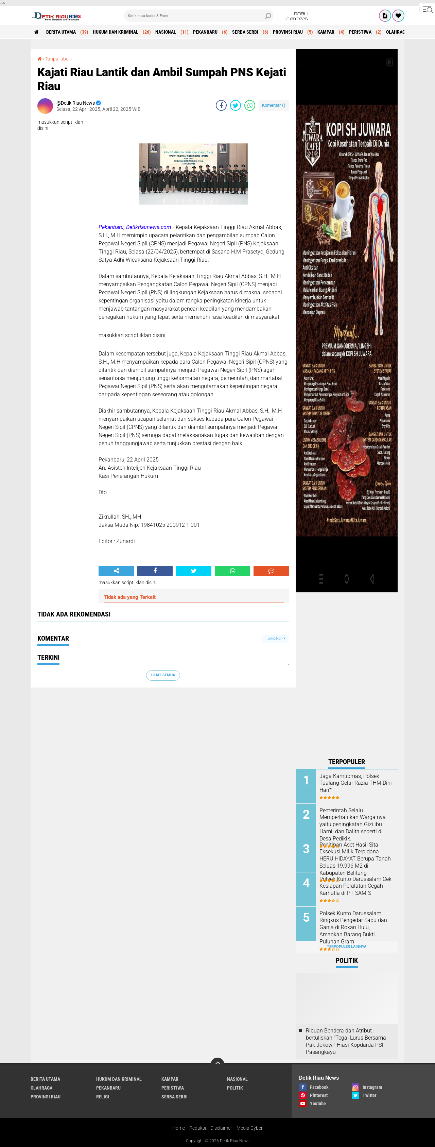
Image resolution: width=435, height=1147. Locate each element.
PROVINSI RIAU (288, 32)
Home (178, 1128)
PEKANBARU (205, 32)
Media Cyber (250, 1128)
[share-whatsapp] (249, 105)
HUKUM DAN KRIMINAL (115, 32)
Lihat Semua (163, 675)
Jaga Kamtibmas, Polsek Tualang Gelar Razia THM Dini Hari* (355, 783)
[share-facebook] (221, 105)
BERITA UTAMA (61, 32)
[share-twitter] (235, 105)
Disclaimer (221, 1128)
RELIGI (102, 1096)
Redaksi (197, 1128)
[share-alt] (116, 571)
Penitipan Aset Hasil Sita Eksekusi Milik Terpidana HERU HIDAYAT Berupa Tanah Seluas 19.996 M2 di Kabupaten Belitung (355, 858)
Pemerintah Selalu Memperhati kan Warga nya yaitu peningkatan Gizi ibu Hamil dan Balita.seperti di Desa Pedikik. (352, 824)
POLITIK (235, 1088)
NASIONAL (165, 32)
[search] (199, 16)
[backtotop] (217, 1064)
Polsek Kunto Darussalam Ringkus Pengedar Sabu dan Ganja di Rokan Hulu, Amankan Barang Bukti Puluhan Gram (353, 927)
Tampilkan (275, 638)
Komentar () (273, 105)
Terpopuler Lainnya (346, 946)
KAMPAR (325, 32)
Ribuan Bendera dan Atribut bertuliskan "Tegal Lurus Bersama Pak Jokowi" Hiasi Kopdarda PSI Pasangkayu (346, 1041)
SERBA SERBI (245, 32)
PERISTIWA (360, 32)
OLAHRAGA (397, 32)
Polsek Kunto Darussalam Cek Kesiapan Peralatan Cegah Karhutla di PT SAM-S (355, 886)
